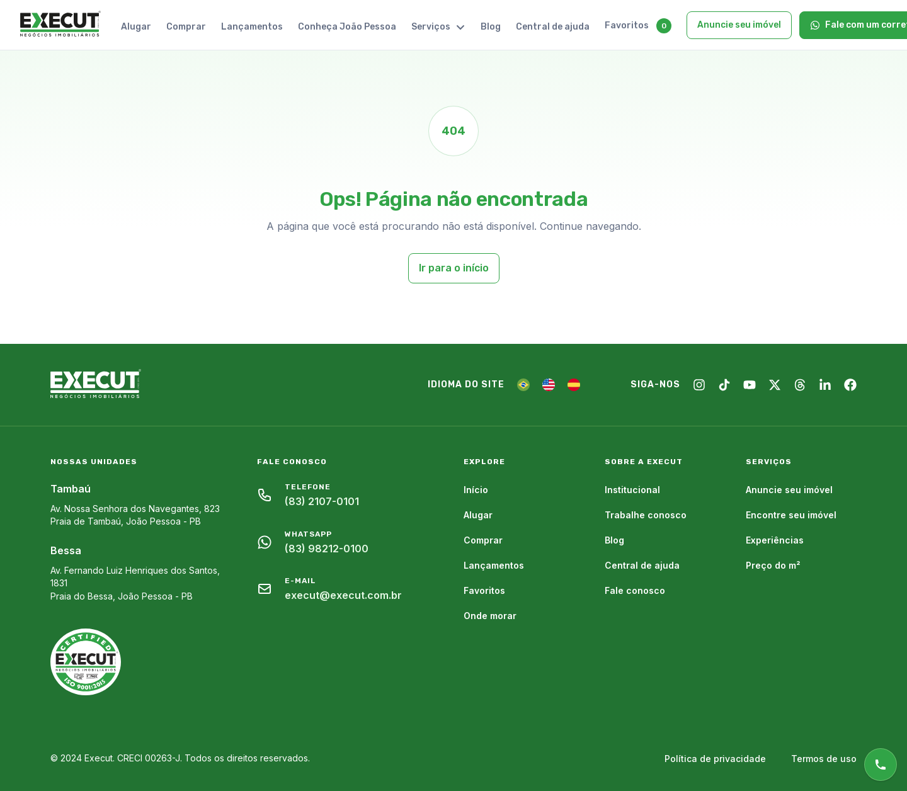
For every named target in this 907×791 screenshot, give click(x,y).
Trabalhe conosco (646, 514)
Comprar (186, 26)
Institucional (632, 489)
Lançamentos (252, 26)
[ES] (574, 384)
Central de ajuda (553, 26)
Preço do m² (773, 565)
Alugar (136, 26)
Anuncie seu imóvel (739, 25)
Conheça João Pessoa (347, 26)
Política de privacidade (715, 758)
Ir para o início (454, 268)
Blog (491, 26)
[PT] (523, 384)
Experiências (775, 540)
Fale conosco (635, 590)
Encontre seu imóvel (791, 514)
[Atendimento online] (880, 764)
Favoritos (627, 25)
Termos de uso (824, 758)
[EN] (548, 384)
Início (476, 489)
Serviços (438, 26)
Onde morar (490, 615)
